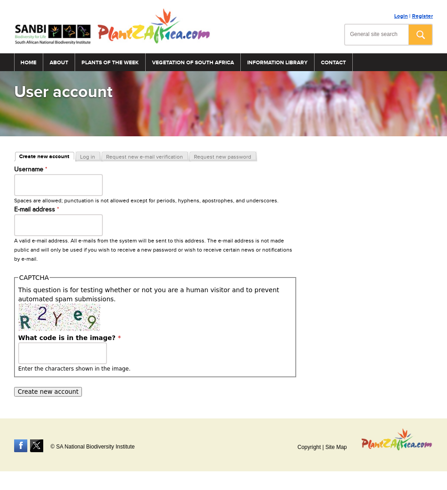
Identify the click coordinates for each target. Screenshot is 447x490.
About (59, 62)
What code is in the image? (69, 337)
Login (401, 16)
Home (28, 62)
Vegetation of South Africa (193, 62)
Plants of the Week (110, 62)
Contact (333, 62)
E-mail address (36, 209)
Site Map (336, 447)
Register (422, 16)
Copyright (308, 447)
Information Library (277, 62)
